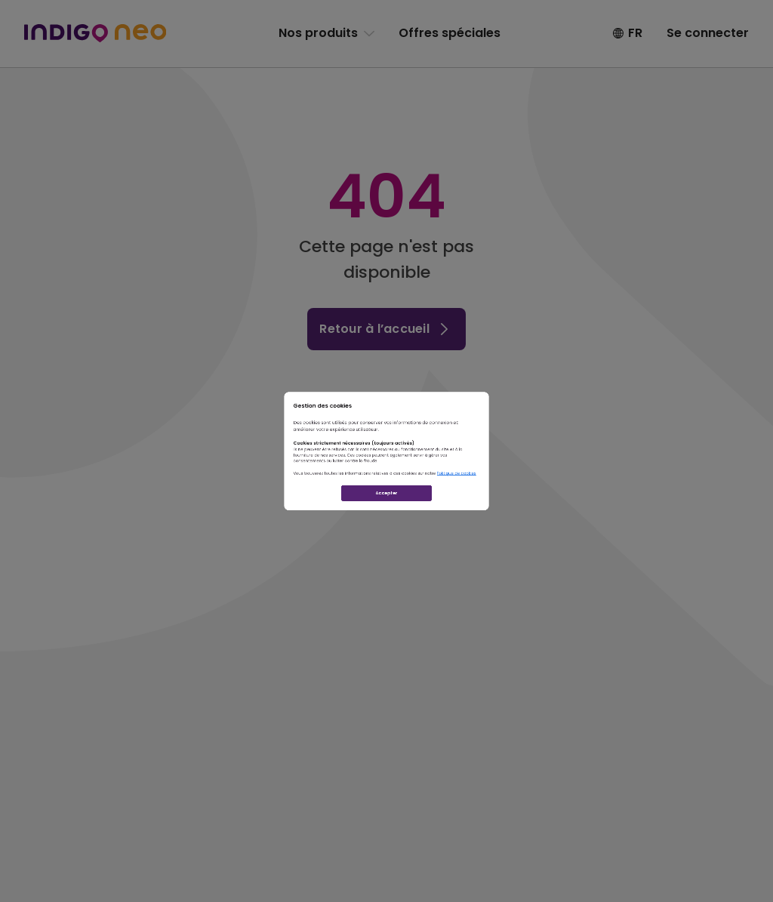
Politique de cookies (572, 510)
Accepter (386, 562)
